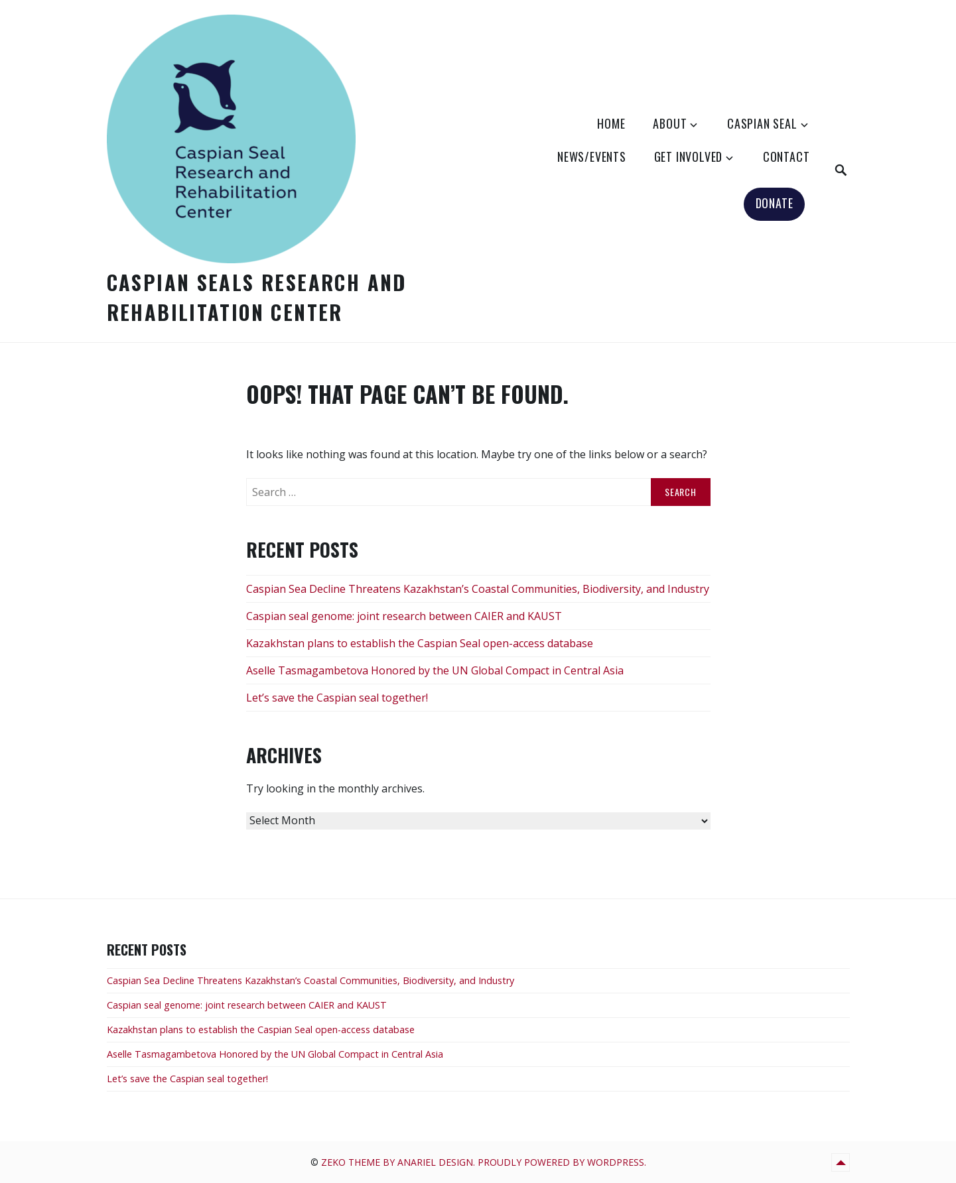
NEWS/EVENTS (591, 156)
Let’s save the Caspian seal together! (337, 697)
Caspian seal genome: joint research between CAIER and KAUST (404, 616)
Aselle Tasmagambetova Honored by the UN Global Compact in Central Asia (435, 670)
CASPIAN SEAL (762, 123)
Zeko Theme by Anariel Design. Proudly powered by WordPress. (483, 1162)
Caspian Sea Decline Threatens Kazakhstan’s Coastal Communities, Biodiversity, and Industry (477, 589)
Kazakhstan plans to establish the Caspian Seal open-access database (419, 643)
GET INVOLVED (688, 156)
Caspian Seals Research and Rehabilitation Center (257, 297)
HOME (611, 123)
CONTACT (786, 156)
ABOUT (670, 123)
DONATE (774, 203)
